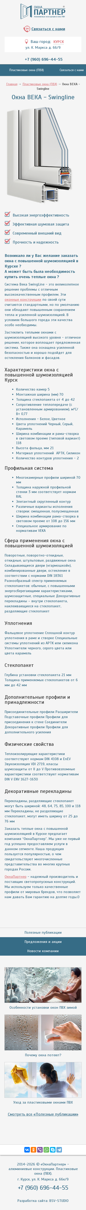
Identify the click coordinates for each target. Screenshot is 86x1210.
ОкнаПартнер (15, 876)
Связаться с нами (48, 28)
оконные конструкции (23, 299)
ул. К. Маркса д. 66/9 (43, 47)
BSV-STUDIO (59, 1200)
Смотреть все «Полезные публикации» (43, 1114)
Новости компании (43, 951)
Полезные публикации (43, 932)
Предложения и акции (43, 941)
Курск (58, 41)
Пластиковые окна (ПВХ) (26, 70)
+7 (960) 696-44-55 (44, 59)
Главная (11, 84)
